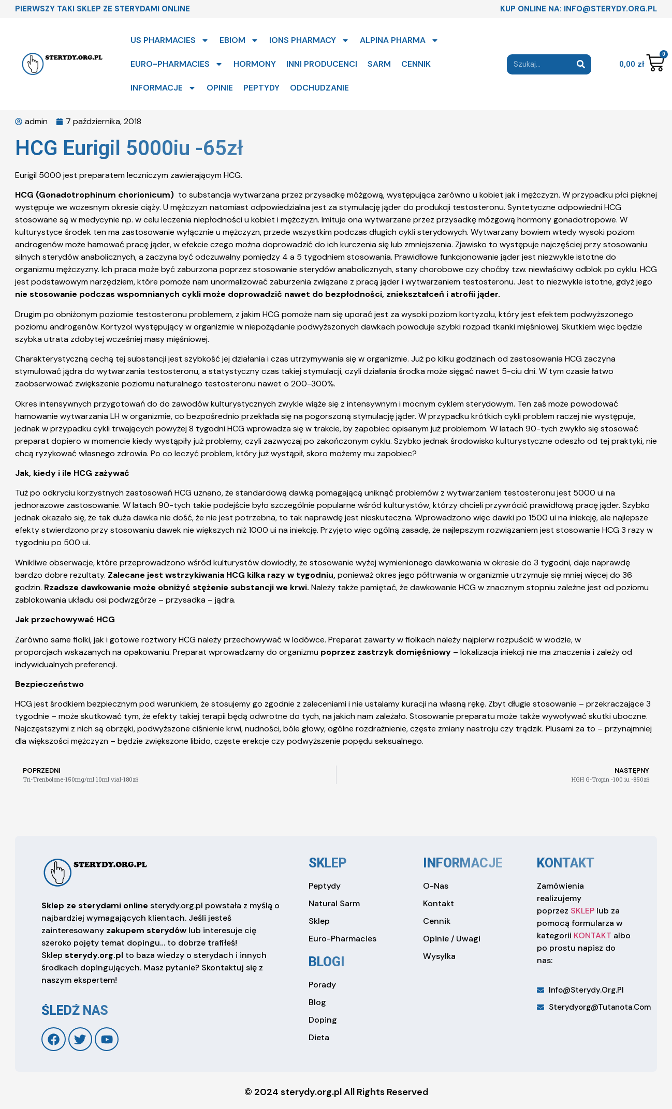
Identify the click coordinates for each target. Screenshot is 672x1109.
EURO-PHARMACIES (176, 64)
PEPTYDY (261, 87)
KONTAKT (592, 935)
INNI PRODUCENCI (321, 63)
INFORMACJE (163, 88)
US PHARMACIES (169, 40)
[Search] (581, 64)
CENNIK (416, 63)
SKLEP (582, 910)
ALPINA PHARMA (399, 40)
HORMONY (254, 63)
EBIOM (239, 40)
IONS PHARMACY (309, 40)
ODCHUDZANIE (319, 87)
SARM (379, 63)
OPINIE (220, 87)
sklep (328, 863)
